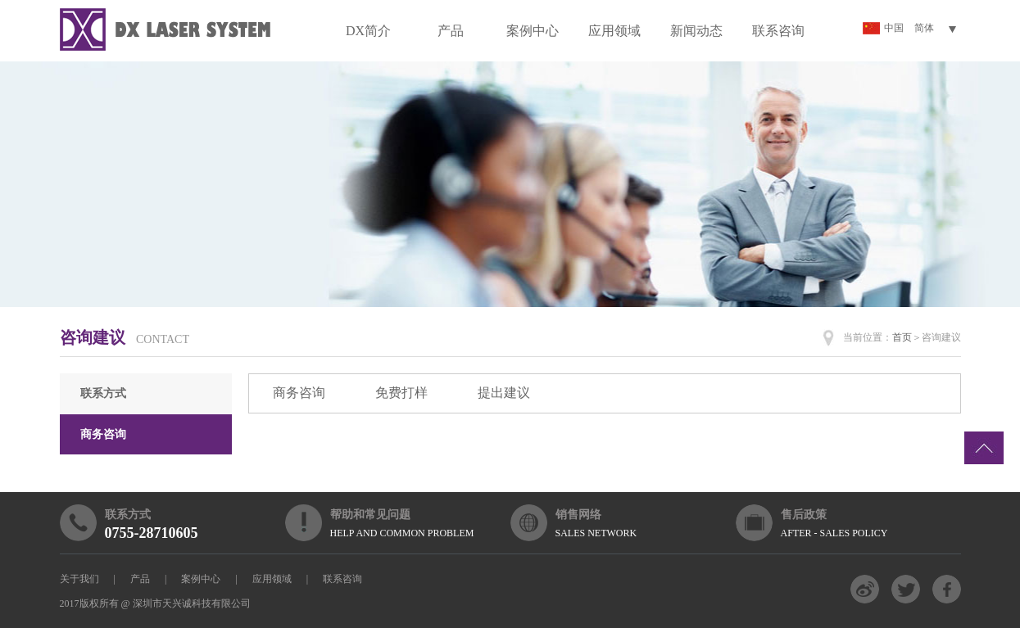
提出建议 (504, 393)
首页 (902, 337)
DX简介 (368, 31)
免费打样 (401, 393)
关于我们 (79, 579)
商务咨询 (103, 434)
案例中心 (532, 31)
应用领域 (614, 31)
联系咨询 (778, 31)
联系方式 (103, 393)
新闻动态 (696, 31)
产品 (450, 31)
